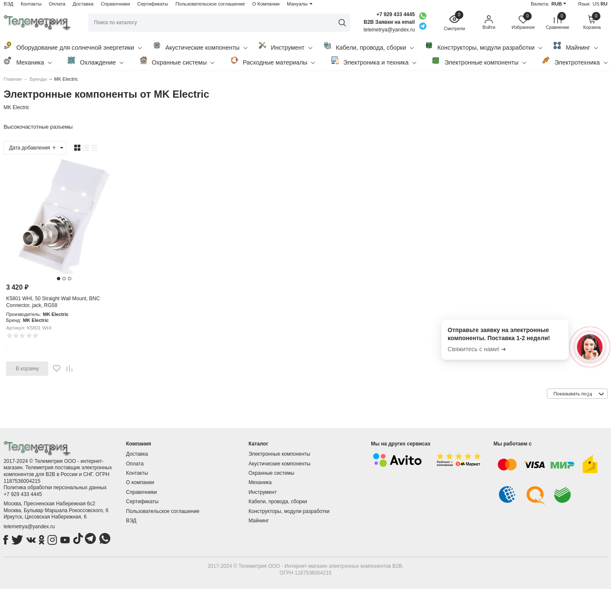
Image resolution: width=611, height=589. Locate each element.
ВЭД (8, 3)
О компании (140, 482)
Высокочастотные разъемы (38, 127)
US (596, 3)
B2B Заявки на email (389, 22)
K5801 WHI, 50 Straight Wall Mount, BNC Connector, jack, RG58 (53, 302)
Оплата (57, 3)
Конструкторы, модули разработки (483, 46)
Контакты (31, 3)
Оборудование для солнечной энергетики (72, 46)
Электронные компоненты (479, 61)
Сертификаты (152, 3)
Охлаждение (95, 61)
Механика (27, 61)
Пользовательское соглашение (210, 3)
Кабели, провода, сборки (368, 46)
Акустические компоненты (200, 46)
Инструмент (285, 46)
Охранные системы (177, 61)
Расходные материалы (272, 61)
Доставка (83, 3)
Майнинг (575, 46)
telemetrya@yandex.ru (29, 527)
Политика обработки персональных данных (55, 487)
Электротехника (575, 61)
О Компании (266, 3)
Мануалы (297, 3)
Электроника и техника (373, 61)
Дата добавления (32, 148)
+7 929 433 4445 (395, 14)
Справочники (115, 3)
